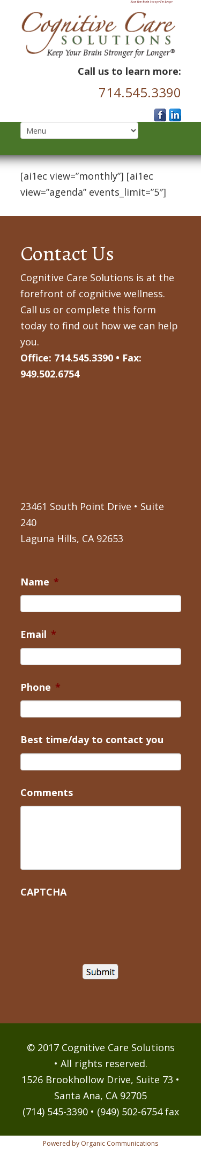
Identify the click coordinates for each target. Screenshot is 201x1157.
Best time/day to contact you (91, 740)
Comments (46, 792)
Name (39, 582)
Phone (40, 687)
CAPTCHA (43, 892)
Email (38, 634)
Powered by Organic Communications (100, 1143)
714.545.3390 (140, 92)
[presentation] (101, 926)
